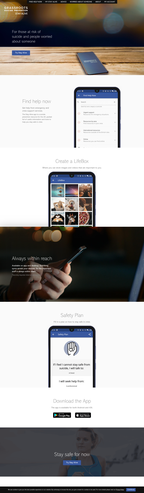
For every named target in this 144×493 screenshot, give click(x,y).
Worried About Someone (81, 2)
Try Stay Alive (21, 53)
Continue (130, 490)
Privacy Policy (120, 489)
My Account (109, 2)
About (98, 2)
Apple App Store (83, 415)
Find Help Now (35, 2)
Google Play (62, 415)
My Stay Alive (51, 2)
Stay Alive (16, 11)
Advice (63, 2)
